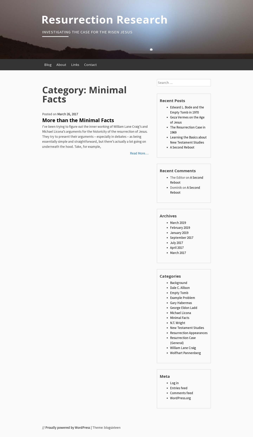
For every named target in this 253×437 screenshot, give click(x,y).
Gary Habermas (181, 303)
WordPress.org (180, 398)
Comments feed (181, 393)
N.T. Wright (177, 323)
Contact (90, 64)
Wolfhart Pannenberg (185, 353)
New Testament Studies (187, 328)
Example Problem (182, 298)
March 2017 (178, 253)
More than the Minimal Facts (78, 120)
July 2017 (176, 243)
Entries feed (178, 388)
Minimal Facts (179, 318)
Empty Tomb (179, 293)
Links (75, 64)
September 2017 (181, 237)
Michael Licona (180, 313)
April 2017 (177, 247)
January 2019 (179, 233)
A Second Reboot (182, 147)
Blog (47, 64)
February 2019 (180, 227)
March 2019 (178, 223)
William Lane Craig (183, 348)
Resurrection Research (104, 19)
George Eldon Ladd (183, 308)
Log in (174, 383)
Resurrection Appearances (188, 333)
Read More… (139, 153)
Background (178, 283)
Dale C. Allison (180, 288)
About (61, 64)
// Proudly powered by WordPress (66, 427)
